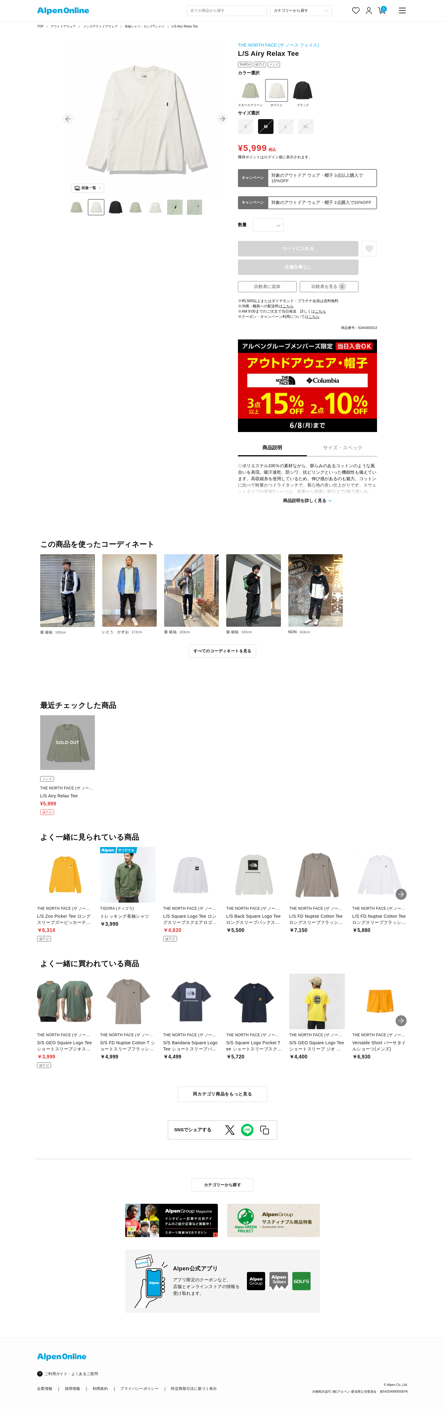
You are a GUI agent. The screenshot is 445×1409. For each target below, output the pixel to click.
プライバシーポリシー (139, 1388)
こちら (288, 306)
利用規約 (100, 1388)
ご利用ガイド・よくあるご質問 (71, 1374)
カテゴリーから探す (222, 1184)
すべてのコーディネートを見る (222, 651)
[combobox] (227, 10)
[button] (68, 118)
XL (306, 126)
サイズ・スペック (342, 447)
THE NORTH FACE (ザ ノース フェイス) (278, 45)
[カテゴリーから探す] (301, 10)
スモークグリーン (250, 93)
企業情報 (44, 1388)
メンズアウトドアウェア (100, 26)
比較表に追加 (267, 286)
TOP (40, 26)
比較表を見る (329, 286)
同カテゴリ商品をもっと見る (222, 1093)
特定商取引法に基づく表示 (194, 1388)
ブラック (302, 93)
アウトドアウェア (63, 26)
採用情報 (72, 1388)
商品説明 (272, 447)
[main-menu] (402, 10)
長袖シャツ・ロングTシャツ (145, 26)
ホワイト (276, 93)
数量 (242, 224)
